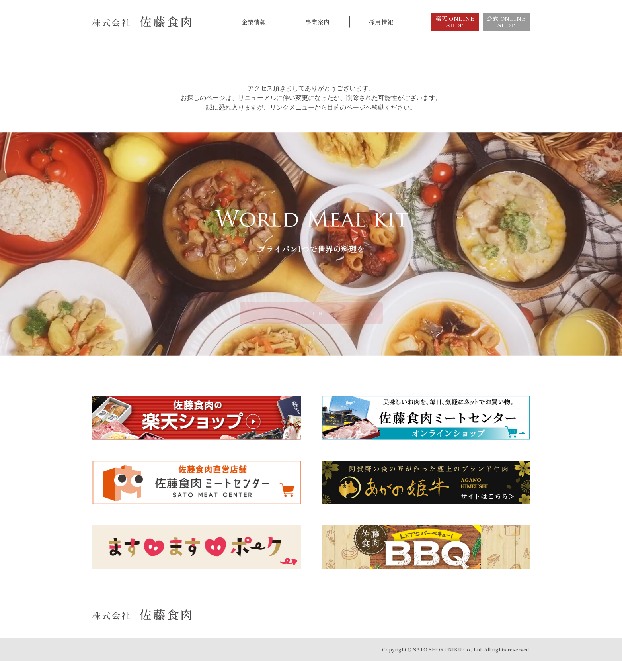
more (311, 313)
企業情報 (254, 22)
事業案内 (317, 22)
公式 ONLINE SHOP (506, 21)
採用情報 (381, 22)
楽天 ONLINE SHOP (455, 21)
